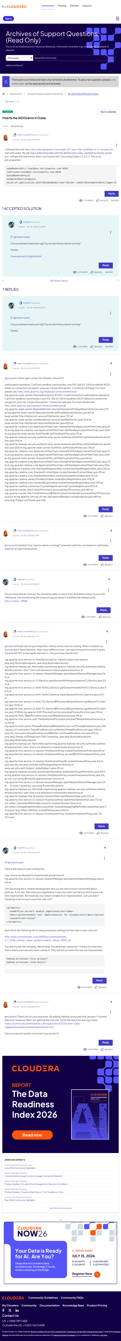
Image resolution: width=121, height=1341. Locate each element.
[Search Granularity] (19, 58)
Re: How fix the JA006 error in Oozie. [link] (83, 94)
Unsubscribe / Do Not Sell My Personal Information (85, 1332)
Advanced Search (14, 65)
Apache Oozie (17, 126)
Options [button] (9, 101)
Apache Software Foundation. (65, 1335)
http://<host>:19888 (16, 600)
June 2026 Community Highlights (20, 1168)
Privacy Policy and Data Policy (56, 1332)
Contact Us (10, 1315)
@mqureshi (11, 378)
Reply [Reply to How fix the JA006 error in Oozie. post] (111, 193)
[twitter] (10, 1310)
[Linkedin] (17, 1310)
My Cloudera (10, 1305)
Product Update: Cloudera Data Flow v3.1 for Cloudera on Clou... (35, 1192)
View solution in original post (25, 256)
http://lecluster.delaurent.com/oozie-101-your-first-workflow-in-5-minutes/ (67, 149)
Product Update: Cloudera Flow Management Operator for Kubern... (37, 1184)
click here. (104, 1335)
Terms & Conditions (38, 1332)
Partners (74, 5)
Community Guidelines (43, 1297)
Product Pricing (97, 1305)
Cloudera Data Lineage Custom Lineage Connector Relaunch (33, 1176)
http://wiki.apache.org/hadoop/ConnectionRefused (47, 391)
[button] (115, 144)
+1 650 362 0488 (34, 1325)
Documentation (50, 1305)
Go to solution (108, 111)
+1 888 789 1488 (17, 1321)
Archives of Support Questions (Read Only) (45, 94)
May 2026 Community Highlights (20, 1200)
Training (62, 5)
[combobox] (74, 58)
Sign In (8, 18)
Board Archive (16, 94)
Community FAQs (72, 1297)
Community (47, 5)
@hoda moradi (22, 236)
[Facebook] (3, 1310)
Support (86, 5)
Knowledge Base (73, 1305)
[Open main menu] (118, 18)
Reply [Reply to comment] (106, 265)
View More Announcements (60, 1208)
